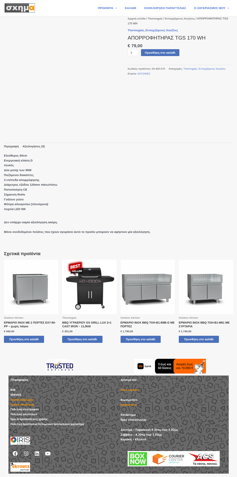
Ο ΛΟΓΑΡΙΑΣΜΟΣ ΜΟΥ (212, 8)
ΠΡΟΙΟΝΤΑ (114, 8)
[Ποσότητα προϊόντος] (133, 52)
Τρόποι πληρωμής (22, 401)
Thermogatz (156, 18)
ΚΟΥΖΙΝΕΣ (144, 73)
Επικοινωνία (129, 406)
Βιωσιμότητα (129, 401)
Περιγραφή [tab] (11, 146)
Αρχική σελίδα (137, 18)
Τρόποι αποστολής (22, 406)
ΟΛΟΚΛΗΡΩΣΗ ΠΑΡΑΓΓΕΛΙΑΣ (168, 8)
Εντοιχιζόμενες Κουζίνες (181, 18)
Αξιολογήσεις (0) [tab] (34, 146)
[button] (122, 8)
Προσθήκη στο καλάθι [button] (27, 340)
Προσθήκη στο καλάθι (160, 52)
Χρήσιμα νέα (129, 381)
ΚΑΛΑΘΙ (135, 8)
